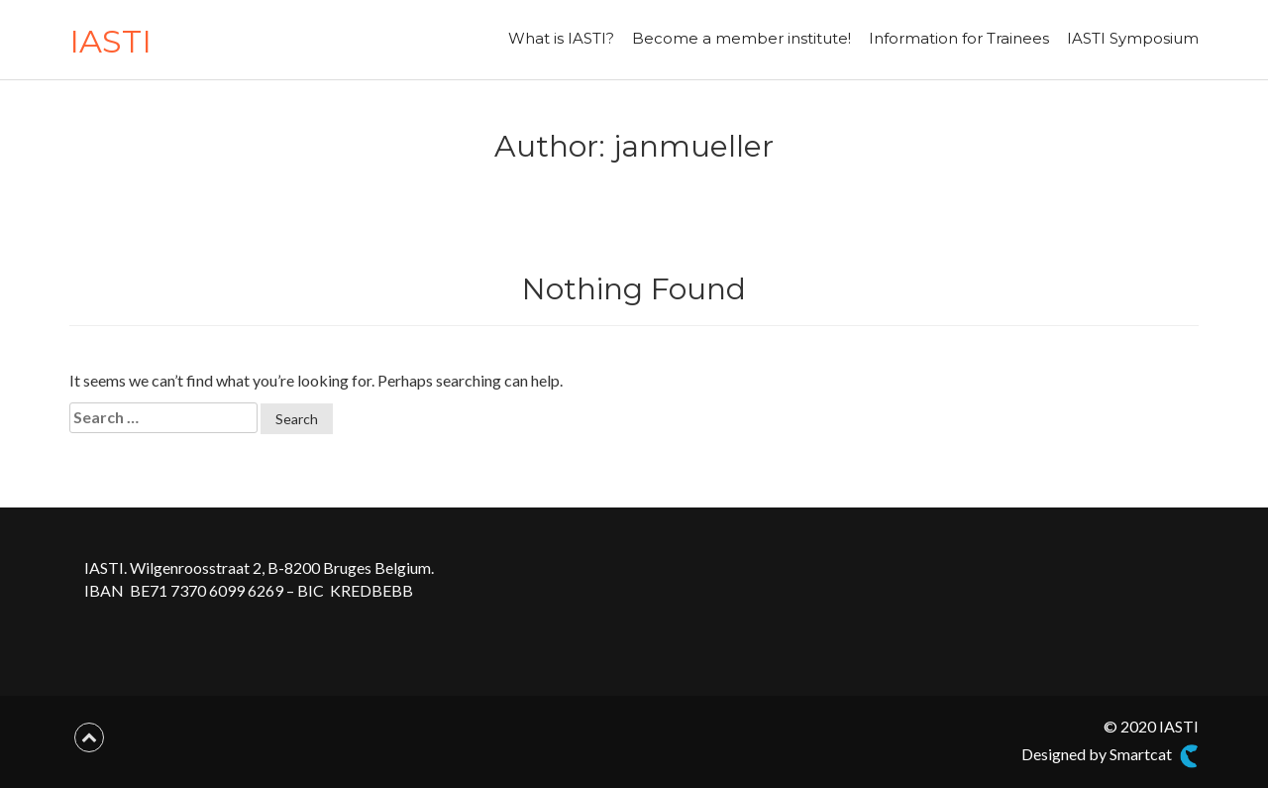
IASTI (110, 41)
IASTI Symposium (1133, 38)
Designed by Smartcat (1110, 756)
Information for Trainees (959, 38)
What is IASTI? (561, 38)
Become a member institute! (741, 38)
